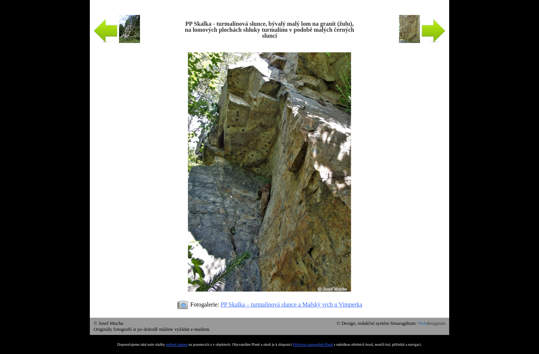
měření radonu (177, 344)
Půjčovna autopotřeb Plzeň (313, 344)
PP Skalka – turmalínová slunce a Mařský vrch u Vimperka (291, 304)
